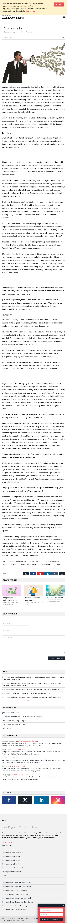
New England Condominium (11, 872)
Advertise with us (9, 920)
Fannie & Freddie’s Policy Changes (14, 721)
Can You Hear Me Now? (17, 749)
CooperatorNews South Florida (13, 868)
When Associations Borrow (27, 741)
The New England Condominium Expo (15, 894)
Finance (62, 37)
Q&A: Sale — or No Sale (10, 713)
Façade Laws (6, 728)
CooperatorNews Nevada (11, 856)
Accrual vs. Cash (19, 766)
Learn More (30, 11)
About (4, 820)
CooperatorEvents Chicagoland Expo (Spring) (17, 902)
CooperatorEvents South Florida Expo (15, 906)
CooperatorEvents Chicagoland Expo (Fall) (16, 898)
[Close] (59, 4)
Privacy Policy (20, 920)
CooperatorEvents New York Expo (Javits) (16, 886)
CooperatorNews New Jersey (12, 860)
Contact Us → (7, 842)
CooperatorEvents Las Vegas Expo (14, 910)
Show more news (33, 701)
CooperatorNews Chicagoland (12, 852)
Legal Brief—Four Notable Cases (13, 724)
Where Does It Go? (21, 775)
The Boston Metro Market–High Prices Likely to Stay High (22, 717)
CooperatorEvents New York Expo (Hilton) (16, 882)
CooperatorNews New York (11, 864)
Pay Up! (15, 758)
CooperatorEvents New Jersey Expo (14, 890)
